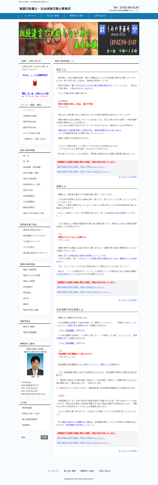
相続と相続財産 (30, 269)
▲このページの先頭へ (128, 177)
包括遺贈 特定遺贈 (31, 167)
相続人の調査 (29, 326)
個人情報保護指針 (30, 419)
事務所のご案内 (87, 471)
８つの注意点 (29, 247)
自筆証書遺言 (29, 196)
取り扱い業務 (70, 471)
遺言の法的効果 (30, 179)
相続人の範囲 (29, 281)
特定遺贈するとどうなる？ (34, 235)
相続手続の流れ (30, 122)
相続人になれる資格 (31, 275)
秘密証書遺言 (29, 207)
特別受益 (27, 292)
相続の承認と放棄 (30, 310)
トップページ (29, 110)
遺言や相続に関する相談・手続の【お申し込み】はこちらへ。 (84, 171)
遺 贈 (26, 161)
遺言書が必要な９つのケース (35, 253)
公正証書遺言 (29, 202)
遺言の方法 (28, 190)
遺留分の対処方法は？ (32, 230)
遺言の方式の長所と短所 (33, 213)
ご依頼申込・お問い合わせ (34, 139)
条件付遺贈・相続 (30, 173)
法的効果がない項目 (31, 184)
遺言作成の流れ (30, 127)
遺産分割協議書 (30, 332)
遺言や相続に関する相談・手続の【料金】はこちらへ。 (81, 167)
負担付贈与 (63, 274)
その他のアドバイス (31, 241)
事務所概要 (27, 408)
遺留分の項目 (114, 213)
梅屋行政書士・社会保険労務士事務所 (45, 8)
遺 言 (26, 155)
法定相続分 (28, 287)
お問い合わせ (104, 471)
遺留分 (26, 304)
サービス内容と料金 (31, 133)
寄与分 (26, 298)
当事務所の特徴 (30, 116)
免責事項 (26, 425)
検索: (23, 437)
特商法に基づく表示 (31, 413)
